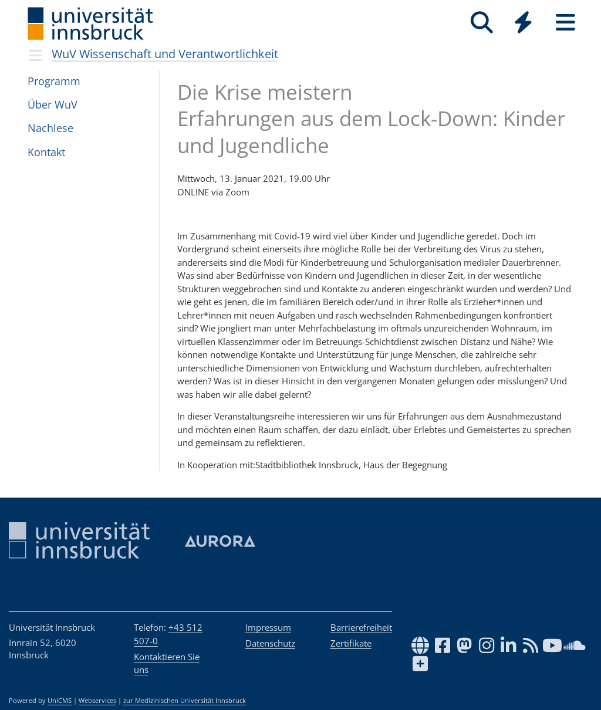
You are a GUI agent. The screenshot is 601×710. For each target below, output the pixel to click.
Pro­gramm (54, 81)
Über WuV (52, 104)
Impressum (268, 627)
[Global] (523, 24)
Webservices (97, 701)
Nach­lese (50, 128)
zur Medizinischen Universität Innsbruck (184, 701)
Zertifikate (351, 643)
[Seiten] (565, 22)
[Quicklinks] (523, 22)
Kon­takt (46, 152)
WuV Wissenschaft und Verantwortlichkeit (165, 54)
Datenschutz (270, 643)
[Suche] (481, 22)
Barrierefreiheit (361, 627)
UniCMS (60, 701)
